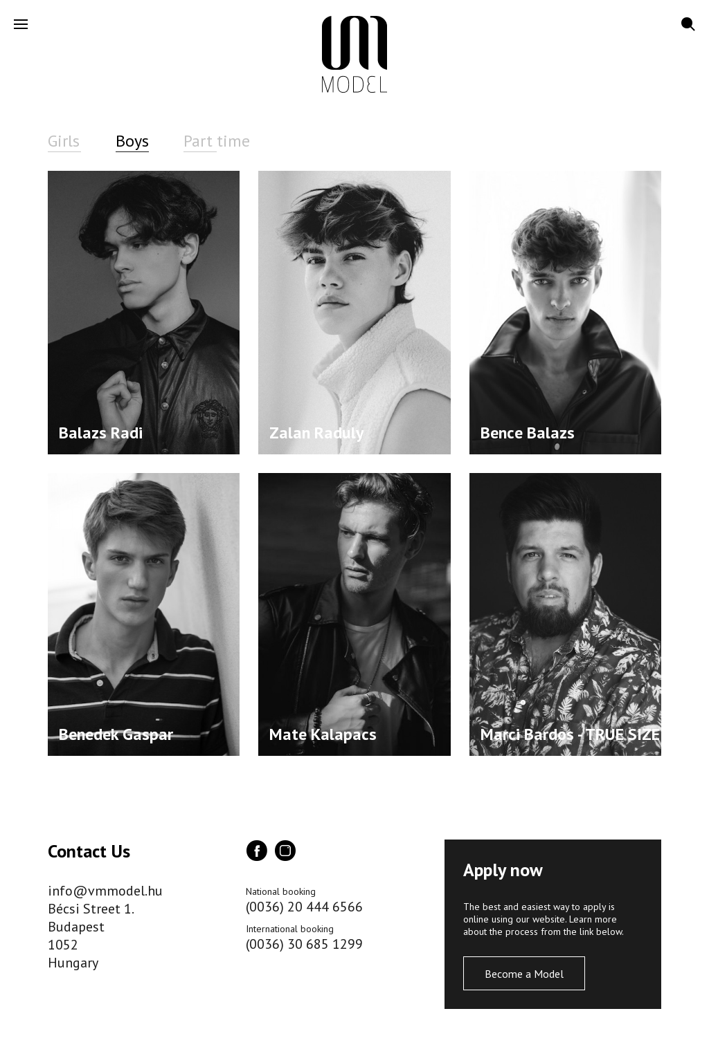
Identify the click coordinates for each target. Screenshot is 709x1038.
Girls (64, 140)
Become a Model (524, 974)
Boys (132, 140)
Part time (216, 140)
